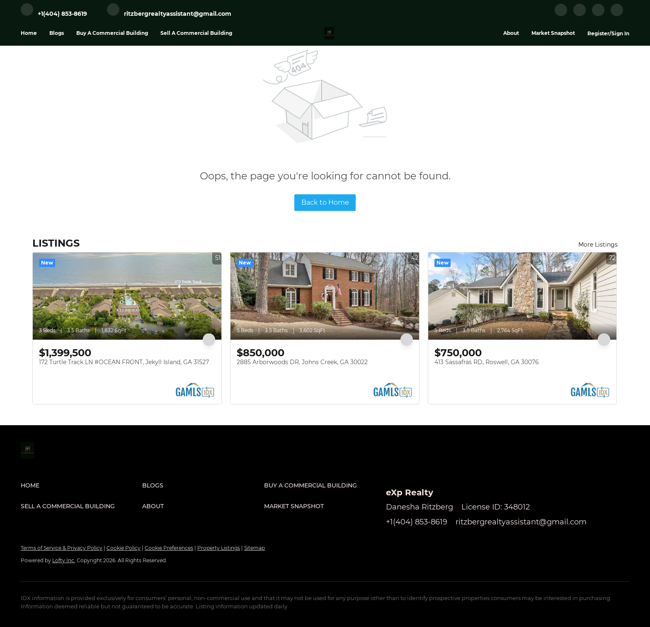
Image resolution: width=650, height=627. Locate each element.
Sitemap (254, 548)
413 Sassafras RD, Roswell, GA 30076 (486, 362)
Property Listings (218, 548)
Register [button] (598, 33)
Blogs (56, 33)
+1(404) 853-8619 (416, 522)
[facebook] (561, 14)
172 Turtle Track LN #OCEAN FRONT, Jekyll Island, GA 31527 (124, 362)
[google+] (617, 14)
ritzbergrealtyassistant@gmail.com (521, 522)
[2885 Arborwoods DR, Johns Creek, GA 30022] (324, 296)
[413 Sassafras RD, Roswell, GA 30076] (522, 296)
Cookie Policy (124, 548)
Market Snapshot (553, 33)
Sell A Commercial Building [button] (196, 33)
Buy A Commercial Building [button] (112, 33)
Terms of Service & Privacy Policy (61, 548)
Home (29, 33)
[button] (81, 485)
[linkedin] (579, 14)
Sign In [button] (620, 33)
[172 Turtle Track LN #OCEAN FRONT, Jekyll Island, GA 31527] (127, 296)
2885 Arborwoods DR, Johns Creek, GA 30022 (302, 362)
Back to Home (325, 202)
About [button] (511, 33)
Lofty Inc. (63, 560)
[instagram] (598, 14)
